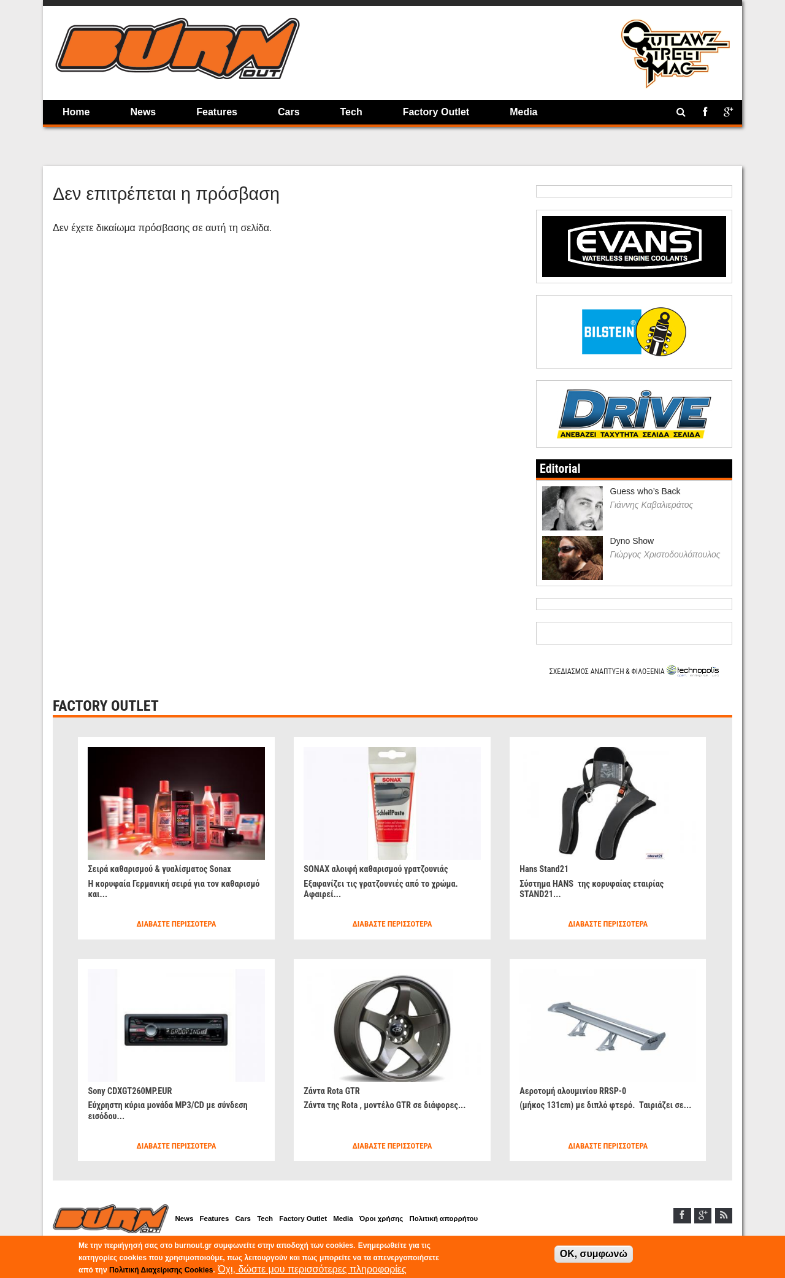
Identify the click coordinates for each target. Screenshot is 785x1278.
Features (216, 112)
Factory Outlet (436, 112)
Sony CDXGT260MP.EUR (135, 1090)
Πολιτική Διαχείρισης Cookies (161, 1270)
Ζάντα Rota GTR (335, 1090)
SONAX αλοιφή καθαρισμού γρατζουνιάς (384, 868)
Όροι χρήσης (414, 1220)
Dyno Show (632, 541)
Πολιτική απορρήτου (483, 1220)
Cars (289, 112)
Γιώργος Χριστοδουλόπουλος (665, 554)
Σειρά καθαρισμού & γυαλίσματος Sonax (167, 868)
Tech (351, 112)
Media (523, 112)
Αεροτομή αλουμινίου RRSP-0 (578, 1090)
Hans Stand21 (546, 868)
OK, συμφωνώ (593, 1254)
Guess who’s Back (645, 491)
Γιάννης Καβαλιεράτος (652, 505)
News (143, 112)
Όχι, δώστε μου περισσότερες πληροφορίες (312, 1269)
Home (76, 112)
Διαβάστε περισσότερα (176, 924)
